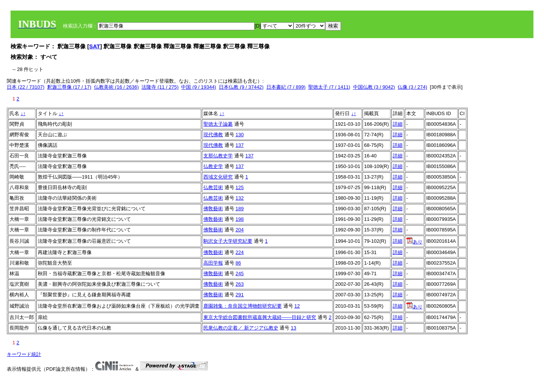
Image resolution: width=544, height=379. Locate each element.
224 (239, 252)
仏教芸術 (213, 187)
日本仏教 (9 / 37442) (241, 87)
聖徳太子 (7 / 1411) (329, 87)
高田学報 (213, 263)
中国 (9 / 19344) (198, 87)
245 (239, 273)
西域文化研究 (218, 177)
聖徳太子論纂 (218, 124)
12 (297, 306)
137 (239, 145)
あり (414, 242)
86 (238, 263)
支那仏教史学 (218, 156)
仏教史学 (213, 166)
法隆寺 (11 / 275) (159, 87)
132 (239, 198)
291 (239, 294)
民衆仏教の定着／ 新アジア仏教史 (240, 328)
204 (239, 230)
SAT (94, 46)
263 (239, 284)
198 (239, 219)
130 (239, 134)
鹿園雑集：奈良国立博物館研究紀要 (242, 306)
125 (239, 187)
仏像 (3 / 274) (412, 87)
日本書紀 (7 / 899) (286, 87)
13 (293, 328)
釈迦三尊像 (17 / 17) (69, 87)
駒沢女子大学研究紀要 (227, 241)
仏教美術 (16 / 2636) (116, 87)
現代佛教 (213, 134)
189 (239, 208)
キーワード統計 (24, 354)
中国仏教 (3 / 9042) (374, 87)
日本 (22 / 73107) (26, 87)
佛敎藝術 (213, 208)
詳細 (398, 124)
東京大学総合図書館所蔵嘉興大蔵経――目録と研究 (259, 317)
